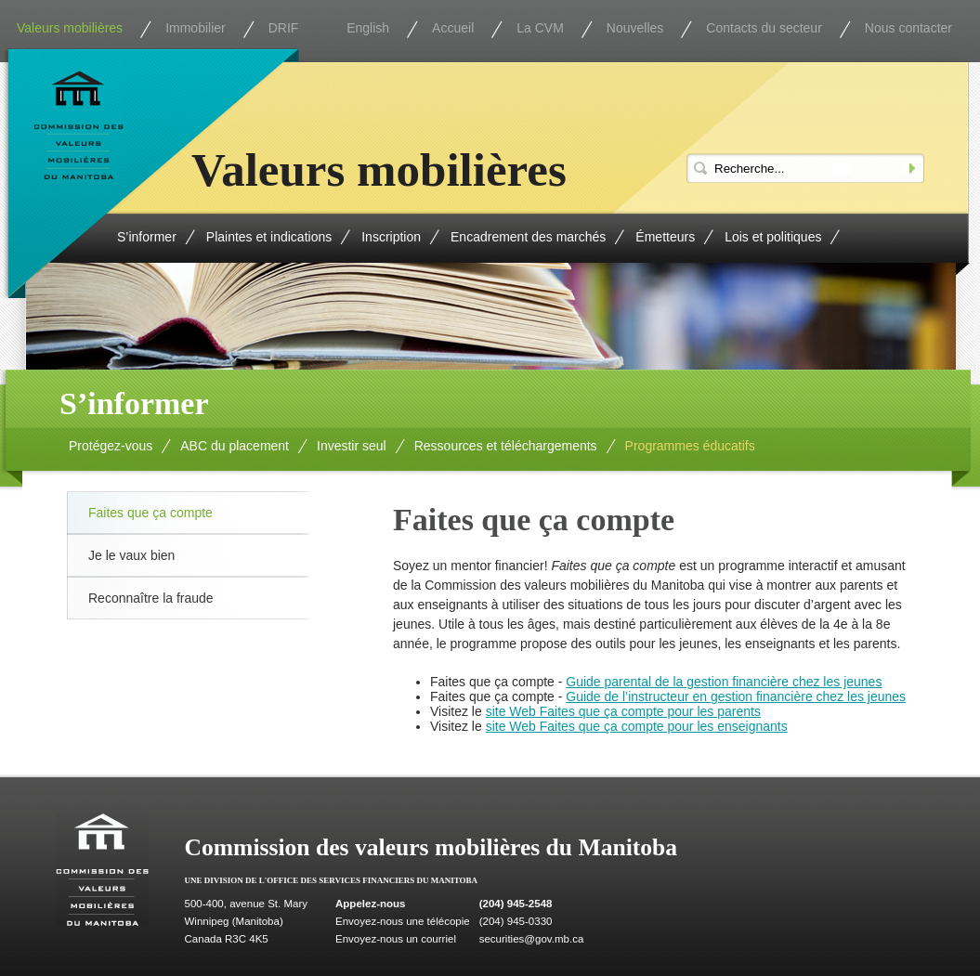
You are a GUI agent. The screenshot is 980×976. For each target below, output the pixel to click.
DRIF (283, 27)
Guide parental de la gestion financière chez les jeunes (724, 681)
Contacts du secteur (764, 27)
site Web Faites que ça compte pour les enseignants (637, 726)
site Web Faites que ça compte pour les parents (623, 711)
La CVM (540, 27)
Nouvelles (635, 27)
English (367, 27)
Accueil (453, 27)
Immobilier (195, 27)
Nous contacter (908, 27)
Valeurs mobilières (70, 27)
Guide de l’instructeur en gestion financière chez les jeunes (736, 696)
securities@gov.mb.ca (531, 938)
